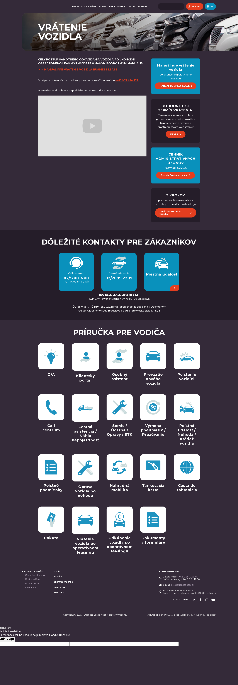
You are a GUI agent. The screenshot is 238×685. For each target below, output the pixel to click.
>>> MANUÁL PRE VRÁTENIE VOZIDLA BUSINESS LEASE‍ (77, 69)
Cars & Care (60, 587)
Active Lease (32, 583)
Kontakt (59, 592)
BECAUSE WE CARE (63, 582)
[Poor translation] (10, 639)
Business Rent (33, 579)
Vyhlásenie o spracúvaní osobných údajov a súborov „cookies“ (181, 615)
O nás (57, 571)
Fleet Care (30, 587)
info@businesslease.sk (182, 585)
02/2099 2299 (119, 278)
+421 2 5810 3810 (188, 576)
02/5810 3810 (76, 278)
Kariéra (58, 576)
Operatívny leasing (35, 575)
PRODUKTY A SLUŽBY (32, 571)
